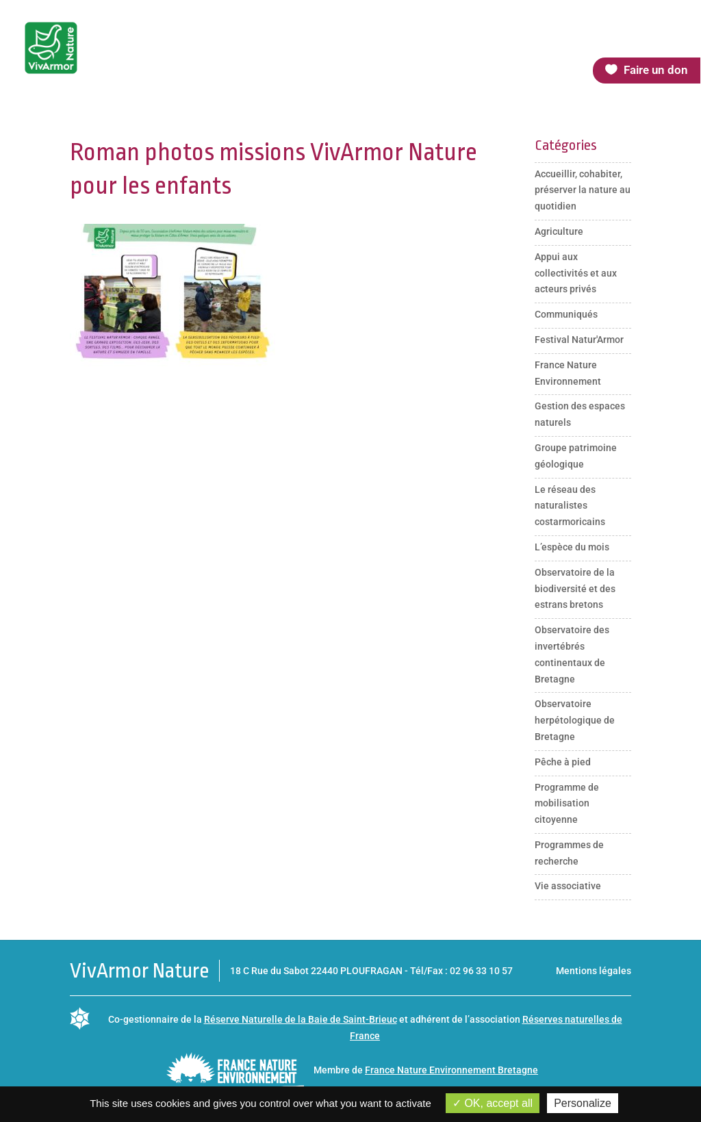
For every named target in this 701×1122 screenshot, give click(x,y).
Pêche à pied (563, 761)
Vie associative (568, 885)
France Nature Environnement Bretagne (451, 1069)
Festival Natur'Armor (579, 339)
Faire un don (656, 70)
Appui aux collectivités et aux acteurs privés (576, 273)
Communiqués (566, 314)
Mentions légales (593, 970)
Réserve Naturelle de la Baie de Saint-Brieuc (300, 1019)
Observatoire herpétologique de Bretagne (575, 720)
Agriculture (559, 231)
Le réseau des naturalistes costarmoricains (570, 506)
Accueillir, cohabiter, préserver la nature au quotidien (582, 190)
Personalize (582, 1103)
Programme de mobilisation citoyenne (567, 804)
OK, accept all (493, 1103)
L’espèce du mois (572, 546)
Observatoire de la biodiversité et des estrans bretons (575, 589)
